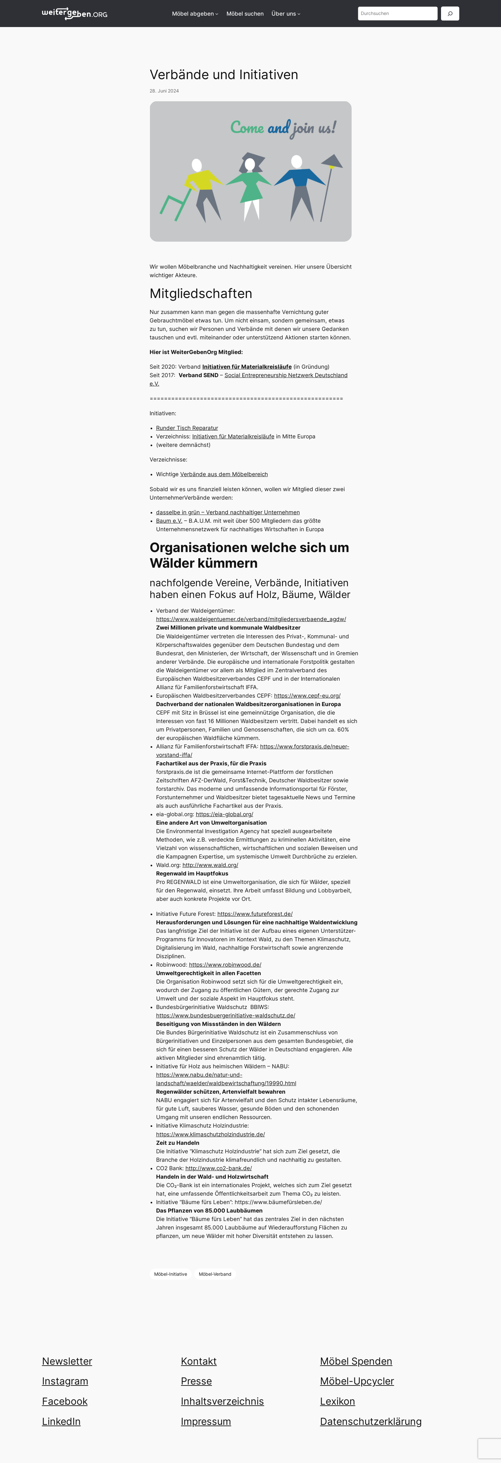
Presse (196, 1381)
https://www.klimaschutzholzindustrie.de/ (210, 1134)
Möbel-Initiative (170, 1274)
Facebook (65, 1401)
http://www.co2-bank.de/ (218, 1168)
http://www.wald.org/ (210, 865)
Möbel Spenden (356, 1361)
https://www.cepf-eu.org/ (307, 695)
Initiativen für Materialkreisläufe (233, 436)
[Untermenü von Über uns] (299, 13)
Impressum (206, 1421)
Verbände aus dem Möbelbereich (224, 474)
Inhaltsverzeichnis (222, 1401)
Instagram (65, 1381)
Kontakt (199, 1361)
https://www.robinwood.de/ (225, 964)
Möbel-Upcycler (357, 1381)
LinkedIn (61, 1421)
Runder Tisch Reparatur (187, 428)
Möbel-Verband (215, 1274)
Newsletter (67, 1361)
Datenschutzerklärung (371, 1421)
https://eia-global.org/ (224, 814)
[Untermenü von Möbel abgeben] (216, 13)
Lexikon (337, 1401)
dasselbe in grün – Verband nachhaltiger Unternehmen (228, 512)
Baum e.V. (169, 521)
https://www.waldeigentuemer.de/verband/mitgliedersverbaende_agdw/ (251, 619)
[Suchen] (450, 14)
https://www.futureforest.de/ (255, 914)
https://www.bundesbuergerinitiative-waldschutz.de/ (225, 1015)
